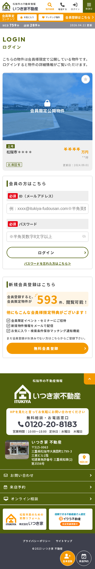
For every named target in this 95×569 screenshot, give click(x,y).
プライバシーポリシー (37, 541)
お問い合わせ (19, 475)
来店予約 (83, 558)
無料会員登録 (46, 348)
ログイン (46, 252)
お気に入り (27, 17)
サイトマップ (64, 541)
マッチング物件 (51, 17)
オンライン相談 (21, 498)
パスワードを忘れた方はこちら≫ (47, 263)
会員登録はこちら (77, 17)
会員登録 (67, 558)
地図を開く (84, 459)
